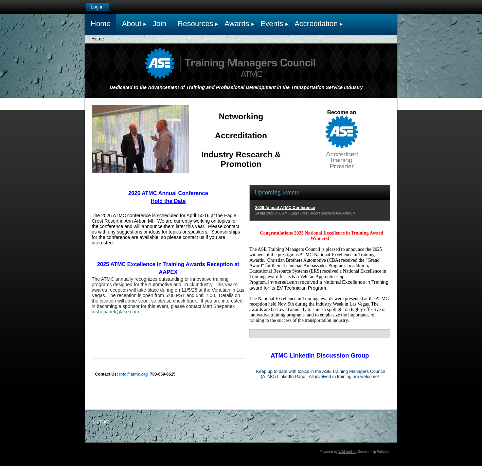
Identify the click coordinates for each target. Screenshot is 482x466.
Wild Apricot (347, 452)
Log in (97, 7)
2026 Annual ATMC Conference (285, 207)
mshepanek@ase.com (115, 311)
